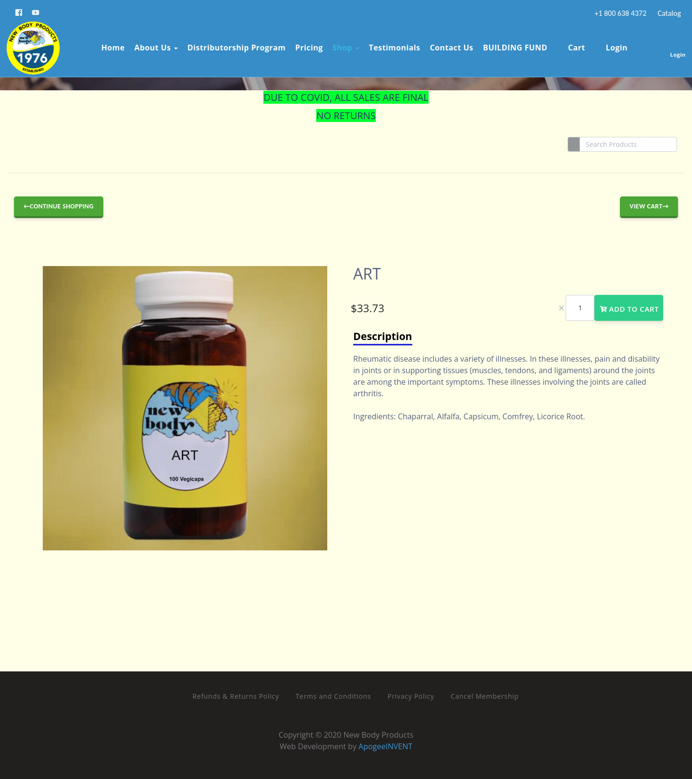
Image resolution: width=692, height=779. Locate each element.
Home (111, 45)
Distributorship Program (234, 45)
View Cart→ (649, 206)
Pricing (307, 45)
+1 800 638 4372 (620, 13)
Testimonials (392, 45)
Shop (343, 45)
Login (609, 45)
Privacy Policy (410, 696)
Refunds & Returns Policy (236, 696)
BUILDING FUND (513, 45)
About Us (154, 45)
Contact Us (449, 45)
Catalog (668, 13)
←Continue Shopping (59, 206)
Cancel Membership (485, 696)
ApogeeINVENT (385, 746)
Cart (569, 45)
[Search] (628, 144)
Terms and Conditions (333, 696)
